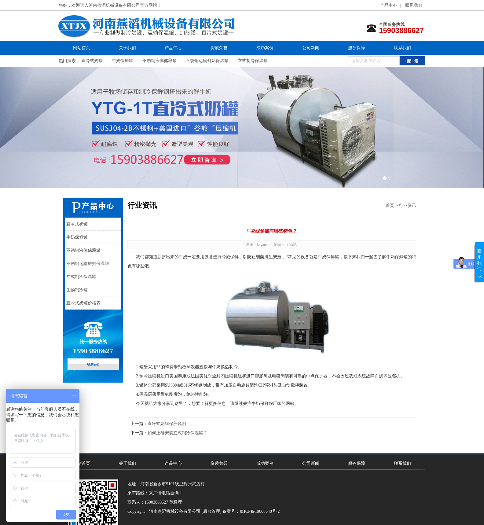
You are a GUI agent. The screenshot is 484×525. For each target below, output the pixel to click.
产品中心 (388, 5)
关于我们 (127, 48)
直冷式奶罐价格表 (83, 303)
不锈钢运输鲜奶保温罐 (207, 60)
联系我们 (413, 5)
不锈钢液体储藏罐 (159, 60)
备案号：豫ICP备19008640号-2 (251, 511)
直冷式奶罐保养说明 (167, 423)
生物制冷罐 (77, 290)
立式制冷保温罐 (253, 60)
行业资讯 (407, 205)
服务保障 (356, 48)
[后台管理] (211, 511)
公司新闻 (310, 48)
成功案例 (264, 48)
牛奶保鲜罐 (122, 60)
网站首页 (81, 48)
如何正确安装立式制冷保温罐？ (177, 433)
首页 (390, 205)
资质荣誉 (219, 48)
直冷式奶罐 (92, 60)
